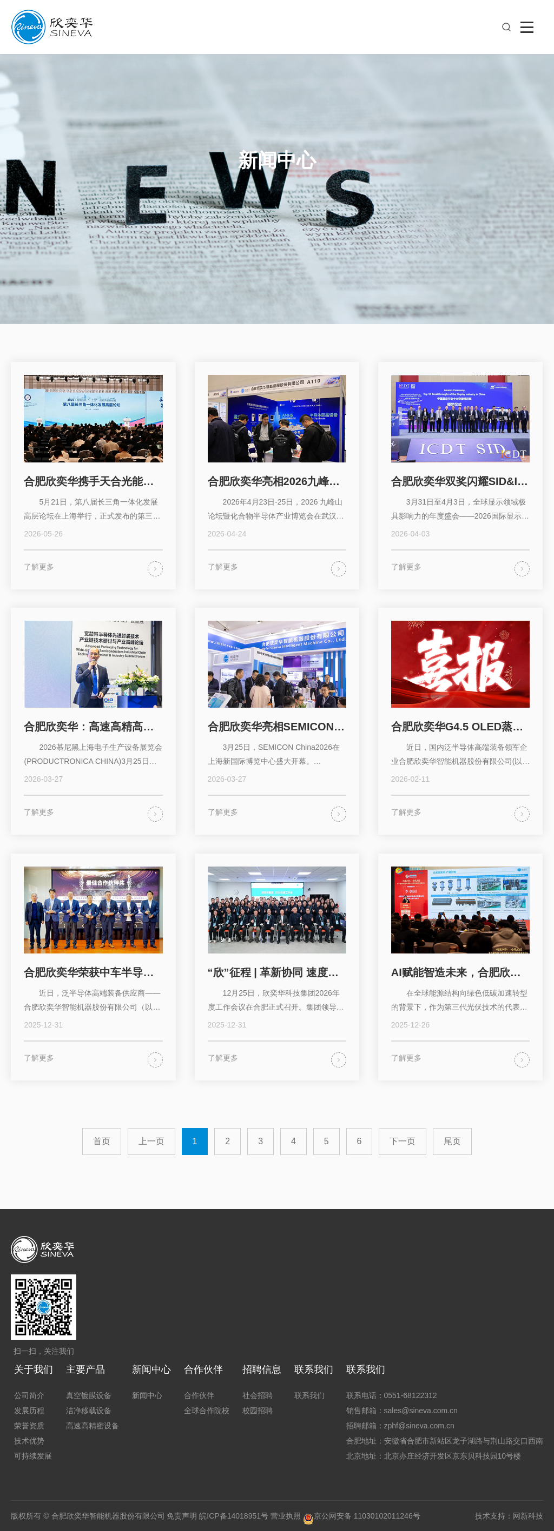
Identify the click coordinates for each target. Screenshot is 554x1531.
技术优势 (29, 1440)
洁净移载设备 (88, 1410)
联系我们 (313, 1369)
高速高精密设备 (92, 1425)
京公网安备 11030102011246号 (361, 1516)
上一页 (151, 1141)
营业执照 (286, 1516)
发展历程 (29, 1410)
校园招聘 (257, 1410)
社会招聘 (257, 1395)
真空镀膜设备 (88, 1395)
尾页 (452, 1141)
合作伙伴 (203, 1369)
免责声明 (182, 1516)
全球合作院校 (206, 1410)
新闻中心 (151, 1369)
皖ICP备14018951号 (233, 1516)
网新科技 (528, 1516)
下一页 (403, 1141)
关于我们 (33, 1369)
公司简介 (29, 1395)
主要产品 (85, 1369)
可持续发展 (33, 1456)
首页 (101, 1141)
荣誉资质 (29, 1425)
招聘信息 (261, 1369)
